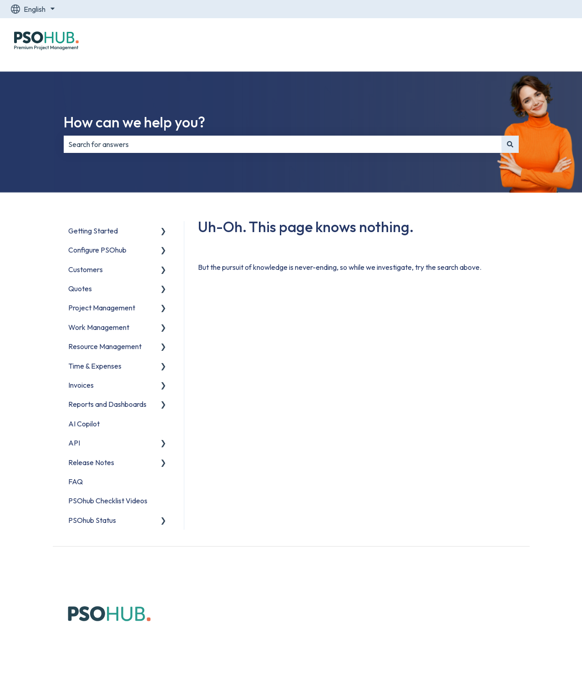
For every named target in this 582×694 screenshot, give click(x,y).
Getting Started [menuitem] (93, 230)
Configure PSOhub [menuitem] (97, 249)
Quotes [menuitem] (80, 288)
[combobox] (282, 144)
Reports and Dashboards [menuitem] (107, 404)
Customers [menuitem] (85, 269)
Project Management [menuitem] (101, 307)
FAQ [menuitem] (75, 481)
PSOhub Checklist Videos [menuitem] (107, 500)
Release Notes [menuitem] (91, 462)
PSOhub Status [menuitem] (92, 520)
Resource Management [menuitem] (105, 346)
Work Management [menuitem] (98, 327)
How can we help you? (134, 122)
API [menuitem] (74, 442)
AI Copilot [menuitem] (84, 423)
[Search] (510, 144)
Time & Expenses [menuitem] (94, 365)
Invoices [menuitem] (81, 385)
